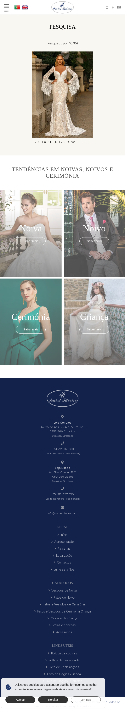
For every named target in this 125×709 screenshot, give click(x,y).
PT (17, 7)
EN (25, 7)
